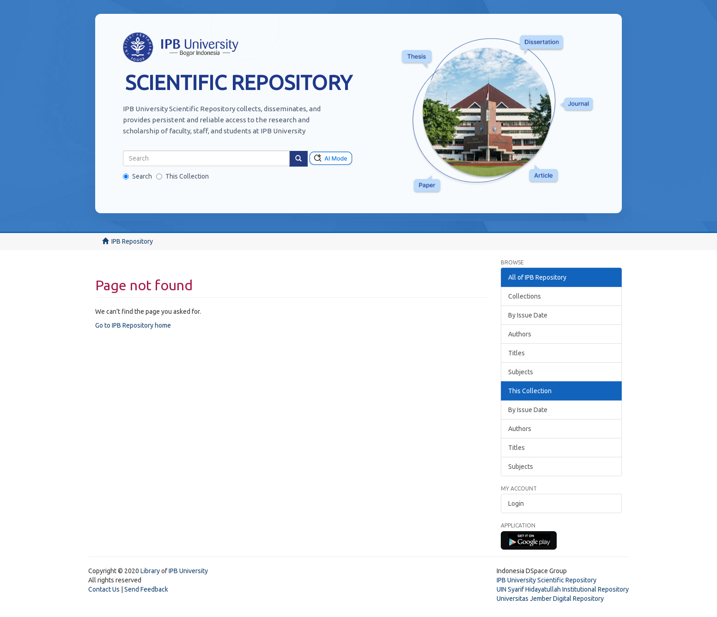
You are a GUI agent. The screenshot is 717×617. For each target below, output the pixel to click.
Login (516, 503)
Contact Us (104, 589)
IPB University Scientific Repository (546, 580)
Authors (519, 334)
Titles (516, 353)
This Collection (182, 176)
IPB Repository (132, 241)
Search (137, 176)
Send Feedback (146, 589)
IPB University (188, 571)
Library (150, 571)
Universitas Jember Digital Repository (550, 598)
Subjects (520, 372)
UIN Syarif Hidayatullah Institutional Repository (563, 589)
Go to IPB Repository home (133, 325)
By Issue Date (527, 315)
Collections (524, 296)
